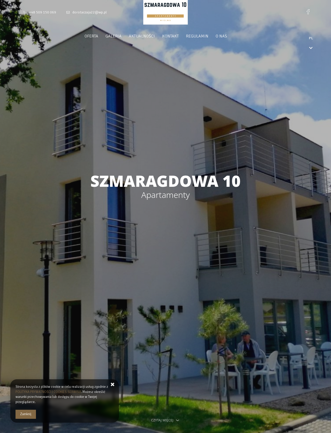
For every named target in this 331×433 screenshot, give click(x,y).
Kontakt (180, 36)
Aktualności (152, 36)
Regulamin (207, 36)
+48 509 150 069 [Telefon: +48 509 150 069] (42, 12)
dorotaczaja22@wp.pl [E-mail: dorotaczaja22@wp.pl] (89, 12)
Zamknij (25, 414)
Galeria (123, 36)
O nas (231, 36)
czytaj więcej (165, 420)
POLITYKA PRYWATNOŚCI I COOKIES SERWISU (48, 392)
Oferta (101, 36)
